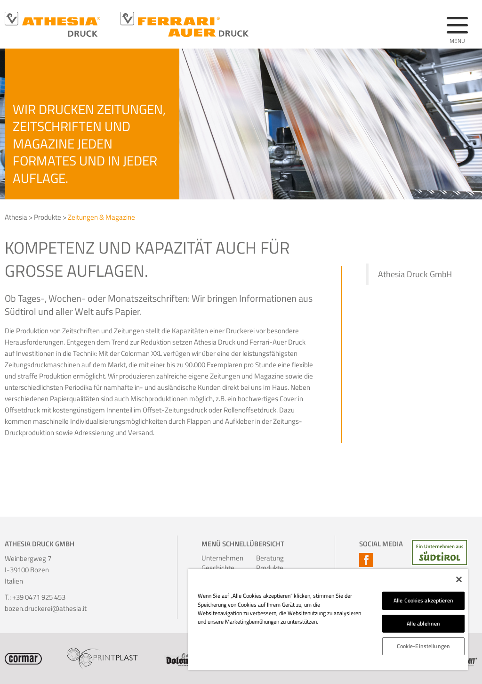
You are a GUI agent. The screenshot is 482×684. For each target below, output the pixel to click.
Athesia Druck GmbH (415, 274)
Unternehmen (212, 558)
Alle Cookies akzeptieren (423, 600)
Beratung (267, 558)
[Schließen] (459, 579)
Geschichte (212, 568)
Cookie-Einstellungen (423, 646)
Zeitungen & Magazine (101, 217)
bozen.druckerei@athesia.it (46, 608)
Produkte (47, 217)
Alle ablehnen (424, 623)
